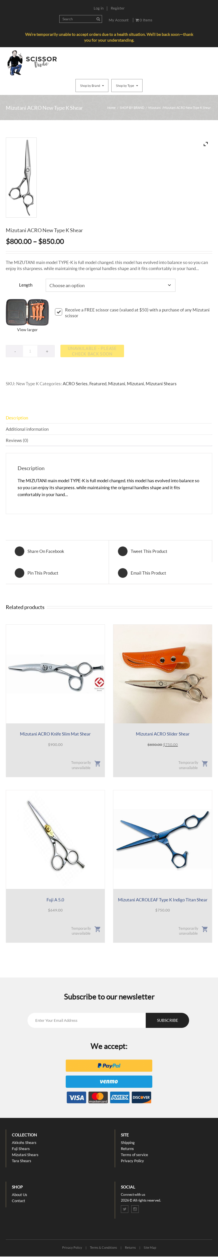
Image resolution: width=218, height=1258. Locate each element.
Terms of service (134, 1154)
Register (118, 8)
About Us (19, 1194)
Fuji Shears (21, 1148)
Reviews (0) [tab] (17, 440)
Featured (97, 383)
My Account (119, 20)
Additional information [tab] (27, 429)
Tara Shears (21, 1160)
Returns (127, 1148)
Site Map (150, 1247)
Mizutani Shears (161, 383)
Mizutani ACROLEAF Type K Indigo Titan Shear (163, 899)
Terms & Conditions (103, 1247)
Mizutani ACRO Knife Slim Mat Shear (55, 733)
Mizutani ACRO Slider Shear (163, 733)
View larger (27, 329)
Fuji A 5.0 (55, 899)
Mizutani (154, 107)
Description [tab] (17, 417)
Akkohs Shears (24, 1142)
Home (111, 107)
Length (25, 284)
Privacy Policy (132, 1160)
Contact (18, 1200)
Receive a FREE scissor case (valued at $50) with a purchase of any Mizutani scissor (132, 312)
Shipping (128, 1142)
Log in (99, 8)
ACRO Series (75, 383)
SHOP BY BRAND (132, 107)
